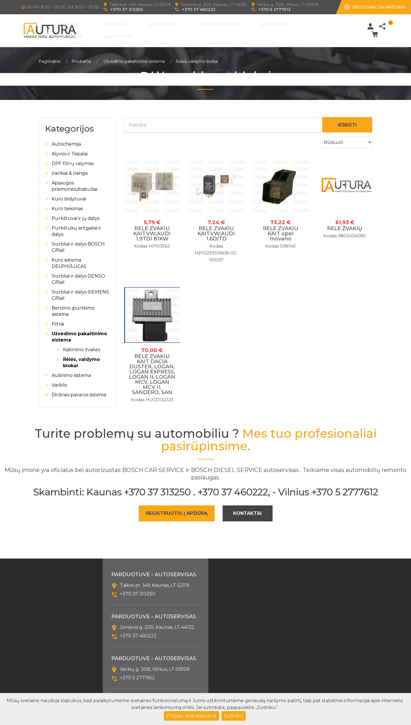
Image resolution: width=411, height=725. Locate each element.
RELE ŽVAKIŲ (344, 224)
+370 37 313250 (126, 9)
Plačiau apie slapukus (191, 715)
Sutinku (233, 715)
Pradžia (114, 28)
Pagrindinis (50, 57)
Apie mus (139, 28)
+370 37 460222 (198, 9)
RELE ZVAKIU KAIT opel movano (280, 229)
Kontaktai (300, 28)
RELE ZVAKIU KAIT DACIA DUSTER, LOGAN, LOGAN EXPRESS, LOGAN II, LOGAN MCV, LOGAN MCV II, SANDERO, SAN (152, 370)
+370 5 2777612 (274, 9)
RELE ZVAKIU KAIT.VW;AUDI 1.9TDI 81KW (152, 229)
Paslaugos (169, 28)
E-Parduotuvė (206, 28)
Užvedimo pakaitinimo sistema (134, 57)
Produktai (81, 57)
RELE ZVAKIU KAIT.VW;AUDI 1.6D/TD (216, 229)
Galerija (271, 28)
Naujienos (243, 28)
